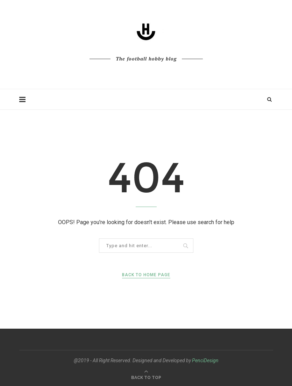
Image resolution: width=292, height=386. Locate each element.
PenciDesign (205, 360)
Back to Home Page (146, 274)
